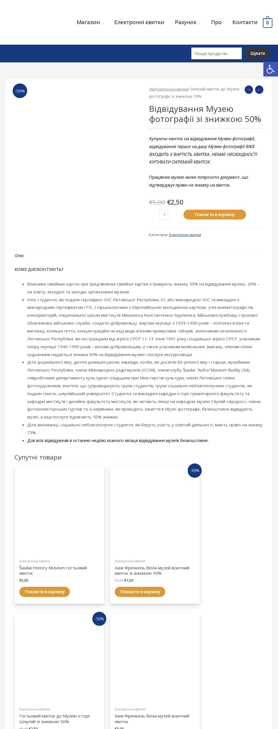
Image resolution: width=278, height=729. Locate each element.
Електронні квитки (174, 84)
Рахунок (153, 659)
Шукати (257, 51)
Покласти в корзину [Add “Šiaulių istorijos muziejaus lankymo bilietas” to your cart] (42, 559)
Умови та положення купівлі (242, 659)
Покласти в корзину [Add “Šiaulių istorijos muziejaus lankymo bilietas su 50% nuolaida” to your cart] (169, 565)
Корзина (153, 667)
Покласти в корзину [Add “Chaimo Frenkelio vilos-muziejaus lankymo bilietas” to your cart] (233, 559)
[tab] (20, 252)
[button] (270, 69)
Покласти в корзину (215, 209)
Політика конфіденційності (241, 652)
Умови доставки (230, 667)
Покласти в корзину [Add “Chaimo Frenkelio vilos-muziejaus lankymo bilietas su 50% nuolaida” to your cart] (106, 565)
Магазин (153, 652)
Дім (152, 84)
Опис (20, 251)
